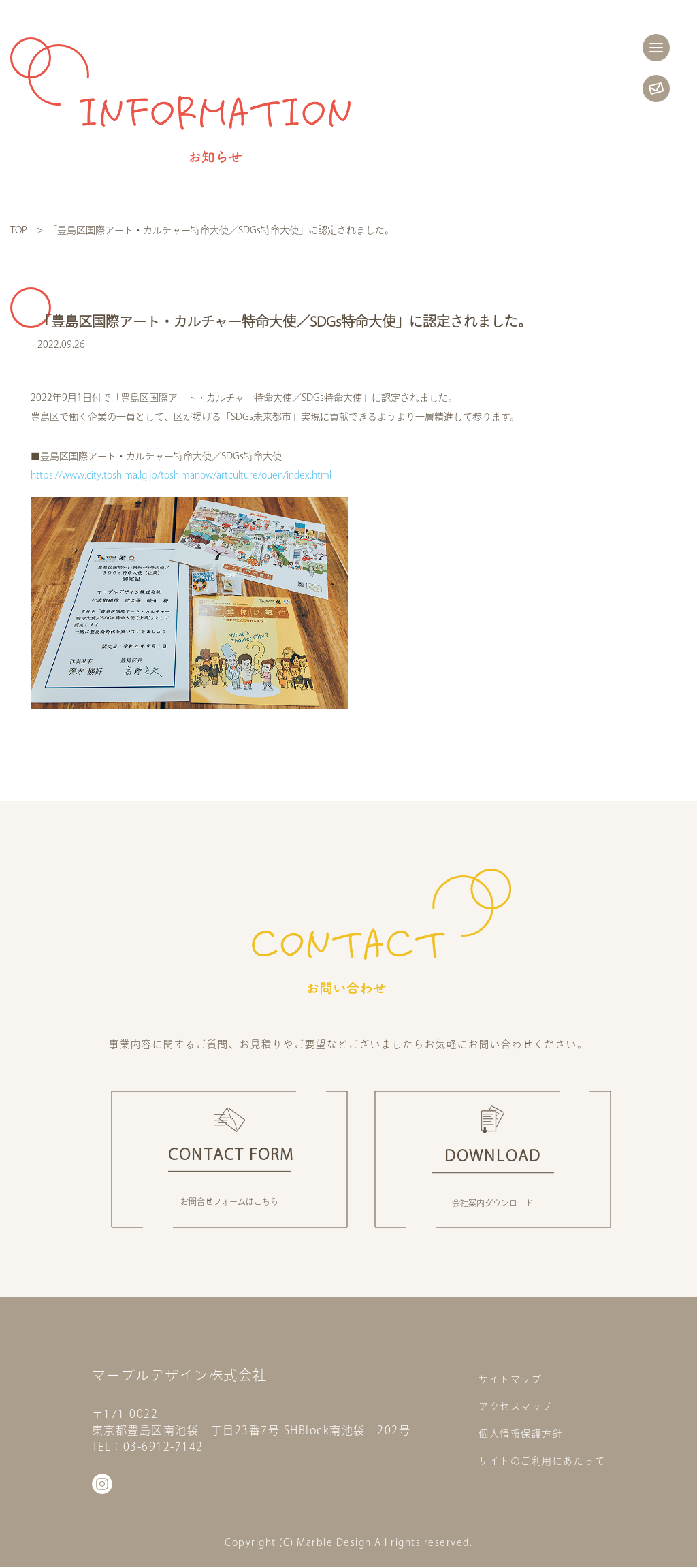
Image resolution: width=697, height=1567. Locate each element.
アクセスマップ (516, 1406)
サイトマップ (510, 1379)
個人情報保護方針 (521, 1433)
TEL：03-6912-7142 (148, 1446)
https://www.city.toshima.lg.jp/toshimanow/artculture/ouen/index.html (181, 475)
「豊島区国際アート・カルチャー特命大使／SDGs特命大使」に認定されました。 (223, 230)
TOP (18, 230)
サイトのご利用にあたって (542, 1461)
